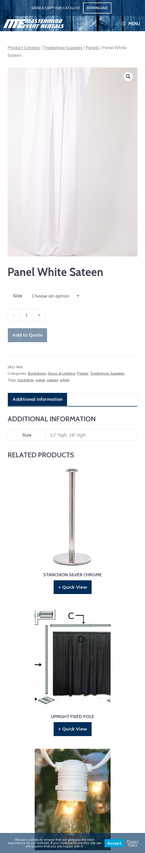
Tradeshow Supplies (62, 47)
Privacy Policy (132, 843)
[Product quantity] (26, 315)
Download (97, 8)
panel (40, 380)
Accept (114, 843)
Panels (92, 47)
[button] (128, 76)
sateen (52, 380)
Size (17, 296)
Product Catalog (24, 47)
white (64, 380)
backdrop (26, 380)
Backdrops (37, 373)
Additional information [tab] (37, 399)
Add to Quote (27, 335)
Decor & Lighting (61, 373)
